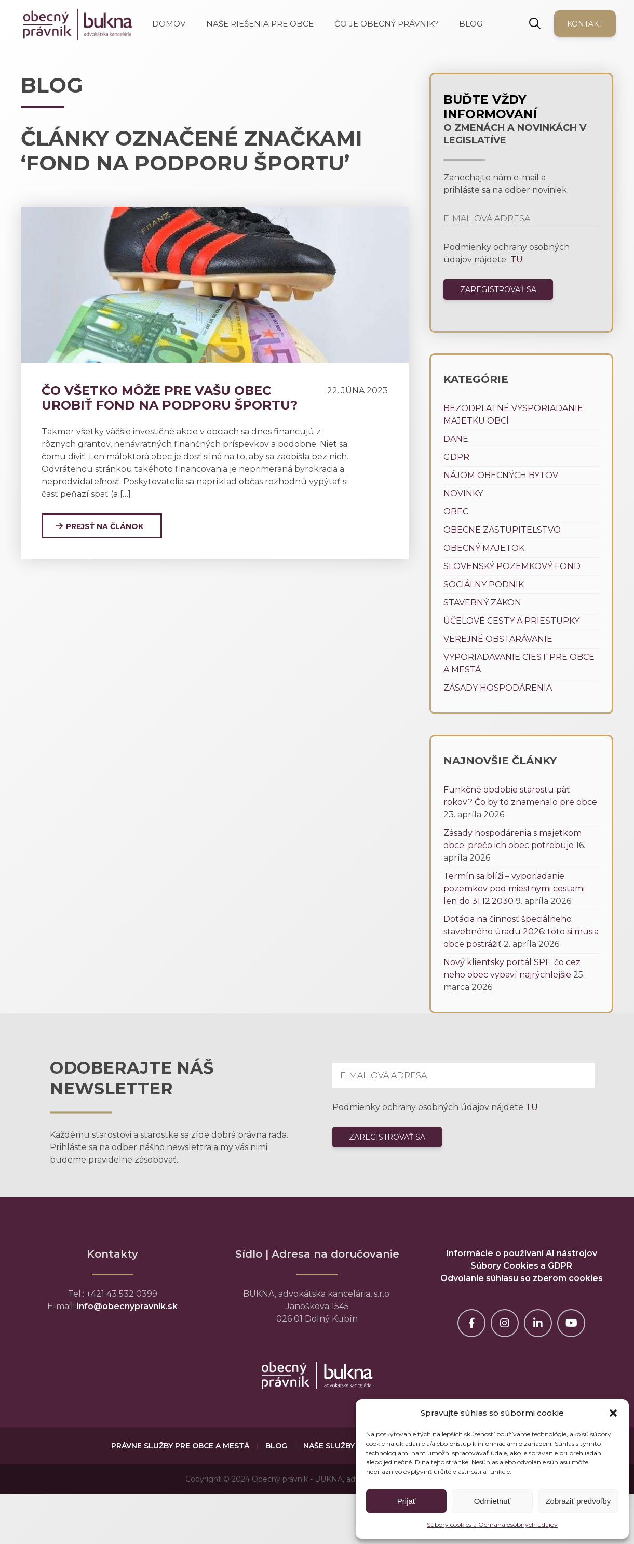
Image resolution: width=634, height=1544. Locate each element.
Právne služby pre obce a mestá (180, 1445)
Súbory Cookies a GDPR (521, 1266)
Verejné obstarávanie (497, 639)
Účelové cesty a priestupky (511, 621)
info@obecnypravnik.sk (127, 1306)
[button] (613, 1413)
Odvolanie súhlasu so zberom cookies (521, 1278)
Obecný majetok (483, 548)
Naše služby (329, 1445)
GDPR (456, 457)
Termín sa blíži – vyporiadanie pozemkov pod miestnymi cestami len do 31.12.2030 (514, 888)
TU (515, 260)
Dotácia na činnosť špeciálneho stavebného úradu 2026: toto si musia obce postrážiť (521, 931)
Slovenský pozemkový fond (512, 566)
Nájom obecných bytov (500, 475)
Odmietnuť (492, 1501)
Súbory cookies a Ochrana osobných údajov (492, 1524)
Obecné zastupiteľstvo (502, 530)
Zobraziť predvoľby (578, 1501)
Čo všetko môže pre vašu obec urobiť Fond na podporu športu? (170, 398)
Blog (276, 1445)
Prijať (406, 1501)
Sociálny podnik (483, 584)
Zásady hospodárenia (497, 688)
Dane (455, 439)
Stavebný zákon (482, 603)
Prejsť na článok (104, 526)
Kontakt (585, 24)
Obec (455, 512)
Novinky (463, 493)
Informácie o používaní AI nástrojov (521, 1253)
